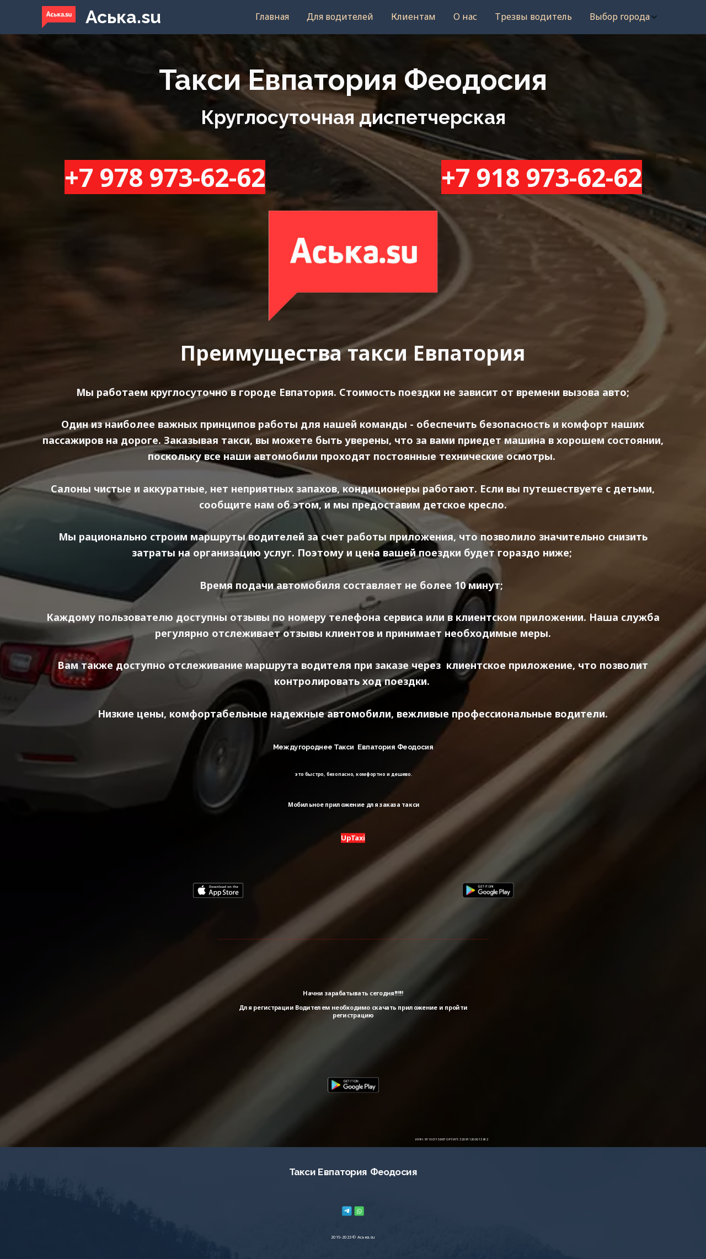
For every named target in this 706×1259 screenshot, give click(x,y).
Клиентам (413, 16)
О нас (465, 16)
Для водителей (340, 16)
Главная (272, 16)
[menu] (420, 17)
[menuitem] (272, 17)
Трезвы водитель (533, 16)
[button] (624, 17)
